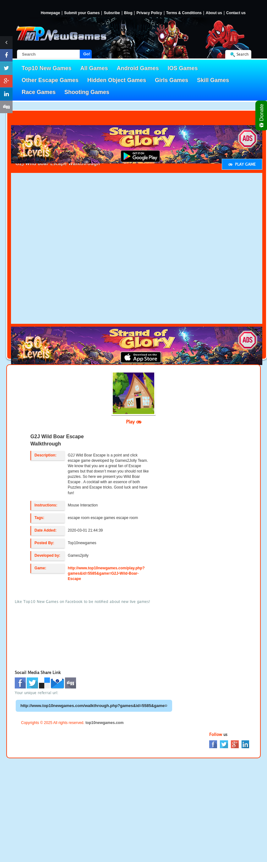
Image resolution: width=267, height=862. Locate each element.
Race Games (39, 92)
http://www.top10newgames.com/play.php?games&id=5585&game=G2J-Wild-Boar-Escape (106, 573)
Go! (86, 54)
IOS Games (183, 68)
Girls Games (171, 80)
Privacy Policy (149, 13)
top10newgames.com (104, 723)
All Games (94, 68)
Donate (262, 115)
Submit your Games (82, 13)
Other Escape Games (50, 80)
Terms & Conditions (184, 13)
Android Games (138, 68)
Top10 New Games (47, 68)
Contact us (236, 13)
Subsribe (112, 13)
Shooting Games (86, 92)
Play (133, 421)
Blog (128, 13)
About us (214, 13)
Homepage (50, 13)
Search (242, 54)
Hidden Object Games (116, 80)
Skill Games (213, 80)
